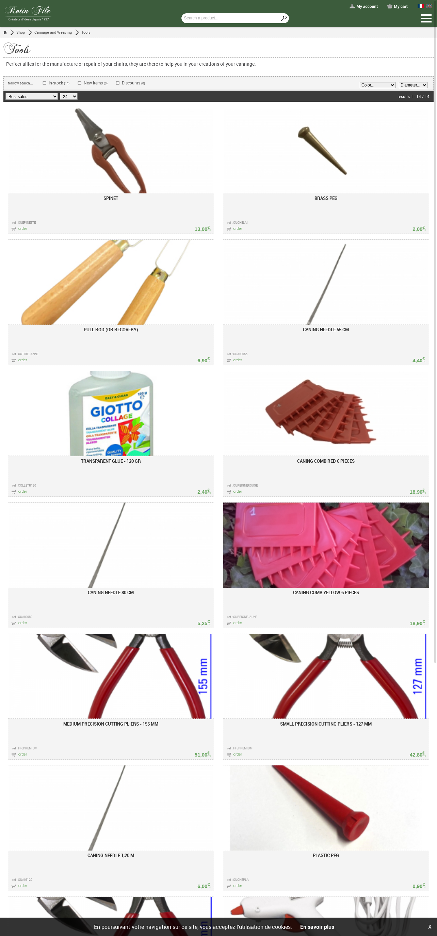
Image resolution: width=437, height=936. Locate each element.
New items (96, 82)
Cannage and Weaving (53, 32)
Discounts (133, 82)
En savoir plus (317, 927)
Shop (20, 32)
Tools (86, 32)
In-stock (59, 82)
